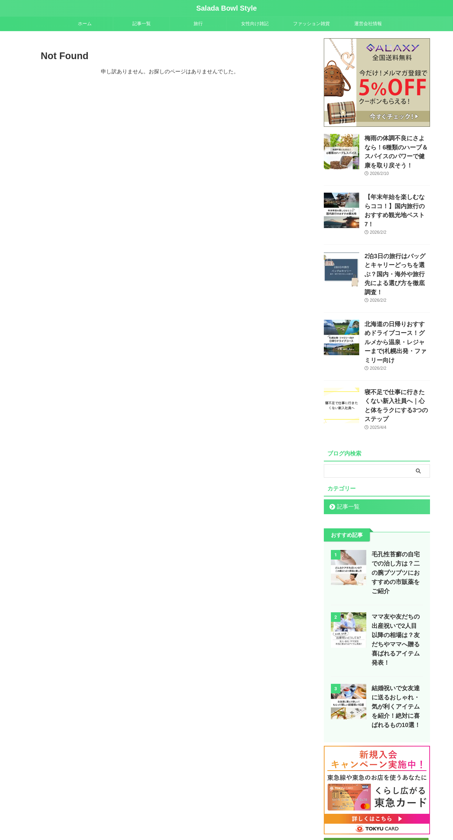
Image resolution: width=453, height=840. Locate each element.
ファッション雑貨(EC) (242, 803)
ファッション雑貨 (311, 23)
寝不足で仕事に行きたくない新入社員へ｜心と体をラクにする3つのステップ (397, 355)
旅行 (198, 23)
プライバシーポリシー (317, 803)
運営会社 (279, 803)
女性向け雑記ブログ (195, 803)
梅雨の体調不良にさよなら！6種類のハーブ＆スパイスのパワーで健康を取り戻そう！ (397, 146)
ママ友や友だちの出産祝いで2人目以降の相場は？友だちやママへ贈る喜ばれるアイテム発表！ (397, 572)
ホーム (85, 23)
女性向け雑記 (255, 23)
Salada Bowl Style (226, 8)
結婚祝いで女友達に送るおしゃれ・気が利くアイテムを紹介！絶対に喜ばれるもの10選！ (395, 634)
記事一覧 (141, 23)
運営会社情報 (368, 23)
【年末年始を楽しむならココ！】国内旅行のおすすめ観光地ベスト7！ (397, 195)
